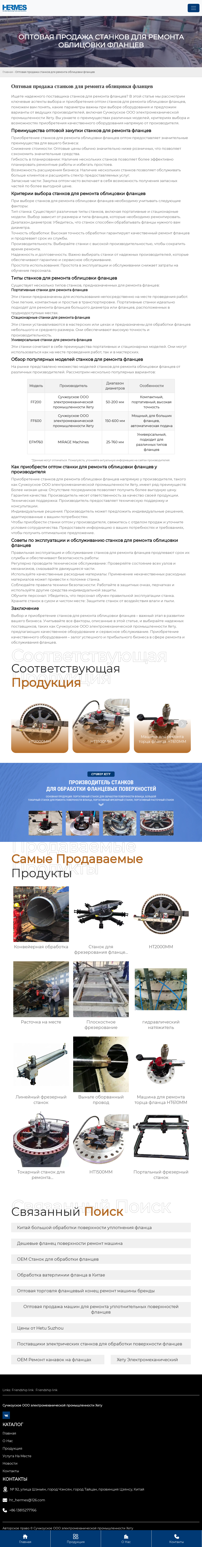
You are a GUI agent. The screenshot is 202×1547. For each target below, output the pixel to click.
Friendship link (23, 1390)
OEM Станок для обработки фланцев (58, 1259)
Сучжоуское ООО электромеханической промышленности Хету (78, 484)
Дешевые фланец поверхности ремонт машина (70, 1243)
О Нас (126, 1538)
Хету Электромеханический (147, 1359)
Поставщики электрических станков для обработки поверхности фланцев (99, 1343)
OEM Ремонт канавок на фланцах (54, 1359)
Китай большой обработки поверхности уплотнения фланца (84, 1227)
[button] (182, 724)
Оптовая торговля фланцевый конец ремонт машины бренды (86, 1290)
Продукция (76, 1538)
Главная (8, 72)
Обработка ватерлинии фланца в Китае (61, 1275)
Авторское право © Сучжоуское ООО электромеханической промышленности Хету (68, 1528)
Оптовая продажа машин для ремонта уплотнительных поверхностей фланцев (101, 1309)
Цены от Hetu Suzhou (40, 1328)
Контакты (177, 1538)
